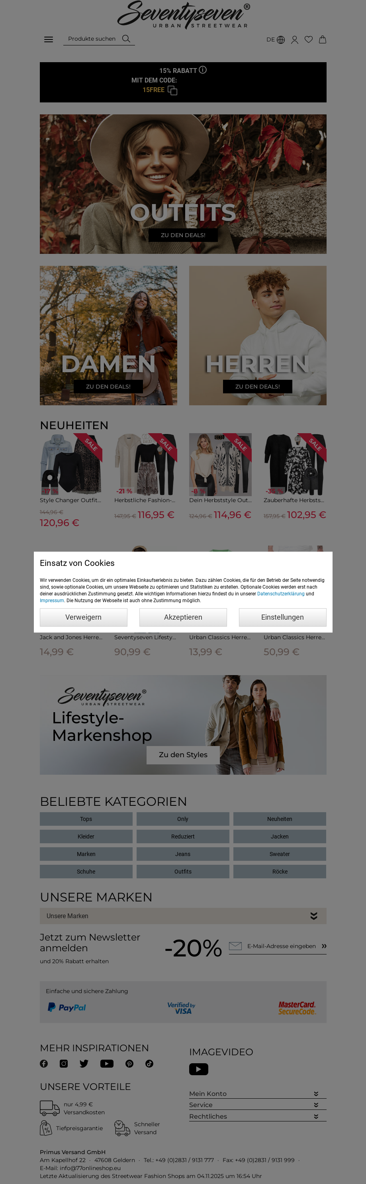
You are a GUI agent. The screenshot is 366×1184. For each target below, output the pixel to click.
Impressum (52, 600)
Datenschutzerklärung (281, 594)
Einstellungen (282, 617)
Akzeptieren (183, 617)
